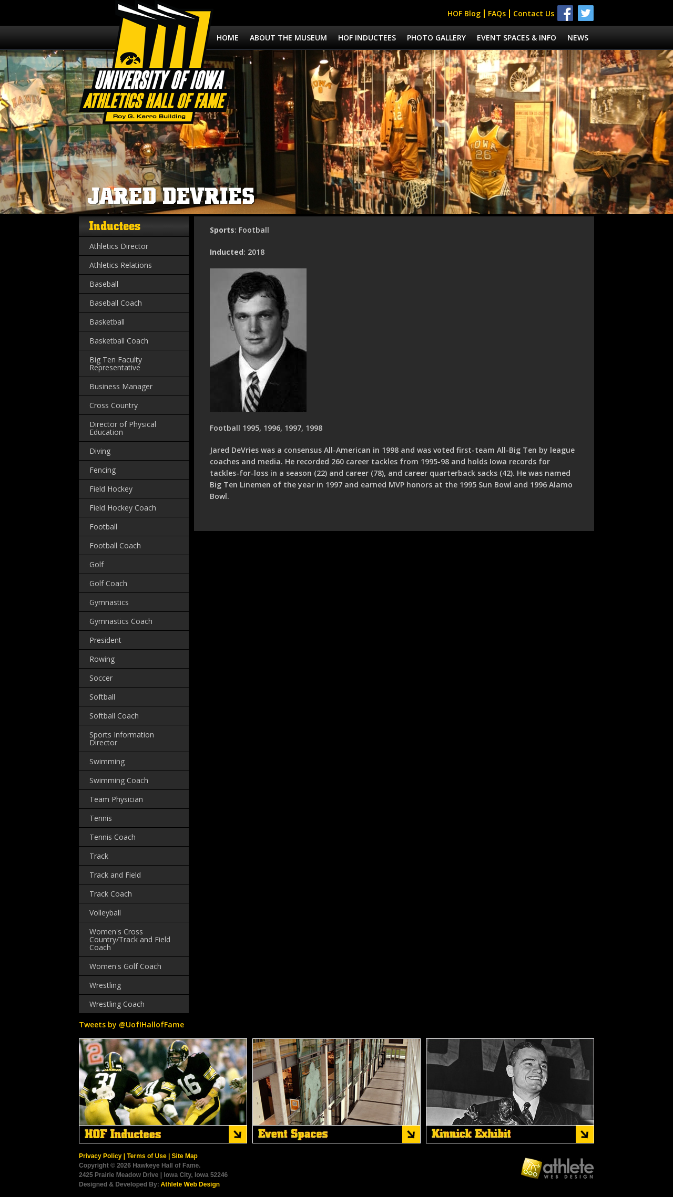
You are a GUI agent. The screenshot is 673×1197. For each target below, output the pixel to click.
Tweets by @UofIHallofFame (131, 1024)
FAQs (497, 13)
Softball (102, 697)
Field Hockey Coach (122, 508)
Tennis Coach (112, 837)
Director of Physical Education (122, 428)
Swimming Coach (118, 780)
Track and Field (115, 875)
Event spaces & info (516, 38)
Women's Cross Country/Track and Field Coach (129, 939)
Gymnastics (109, 602)
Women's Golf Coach (125, 966)
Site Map (185, 1156)
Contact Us (533, 13)
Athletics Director (118, 246)
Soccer (101, 678)
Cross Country (113, 405)
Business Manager (120, 386)
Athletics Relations (120, 265)
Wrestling (105, 985)
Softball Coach (114, 716)
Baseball (103, 284)
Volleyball (105, 913)
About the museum (288, 38)
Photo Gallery (436, 38)
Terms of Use (146, 1156)
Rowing (102, 659)
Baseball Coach (115, 303)
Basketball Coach (118, 341)
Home (228, 38)
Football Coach (115, 545)
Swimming (107, 761)
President (105, 640)
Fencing (102, 470)
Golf (96, 564)
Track (98, 856)
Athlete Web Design (190, 1184)
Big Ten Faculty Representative (115, 363)
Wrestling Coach (117, 1004)
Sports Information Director (121, 738)
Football (103, 527)
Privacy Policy (100, 1156)
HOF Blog (464, 13)
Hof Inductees (367, 38)
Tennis (100, 818)
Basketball (107, 322)
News (577, 38)
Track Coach (110, 894)
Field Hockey (110, 489)
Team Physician (116, 799)
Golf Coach (108, 583)
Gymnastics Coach (120, 621)
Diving (99, 451)
